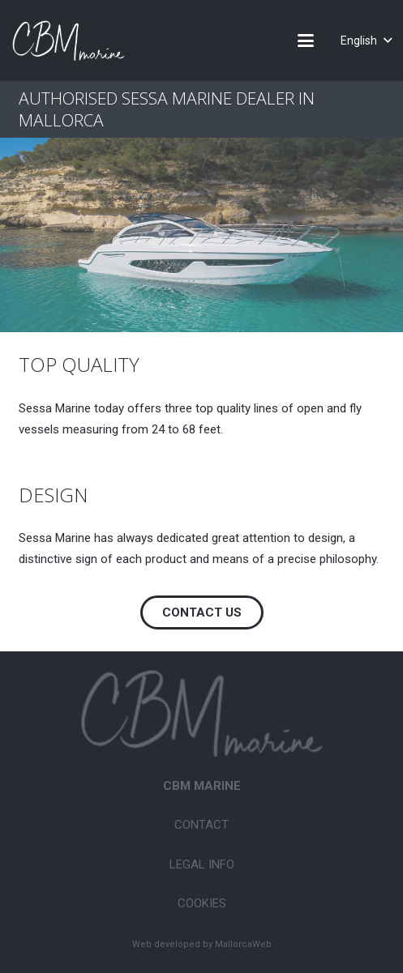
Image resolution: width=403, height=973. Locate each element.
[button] (306, 40)
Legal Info (201, 864)
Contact (201, 824)
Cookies (202, 903)
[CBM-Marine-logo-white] (68, 40)
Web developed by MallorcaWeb (202, 944)
